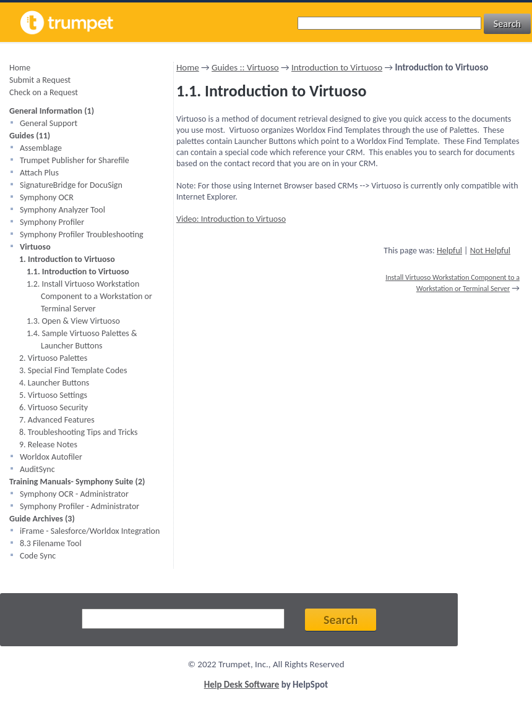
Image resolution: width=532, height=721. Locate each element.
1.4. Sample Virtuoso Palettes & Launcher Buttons (82, 339)
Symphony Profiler (52, 222)
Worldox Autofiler (51, 457)
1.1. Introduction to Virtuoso (78, 271)
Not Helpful (490, 250)
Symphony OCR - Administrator (74, 494)
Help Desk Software (242, 684)
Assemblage (41, 148)
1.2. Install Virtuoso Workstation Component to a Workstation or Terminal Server (89, 296)
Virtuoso (35, 247)
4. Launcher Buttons (54, 382)
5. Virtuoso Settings (53, 395)
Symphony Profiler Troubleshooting (82, 234)
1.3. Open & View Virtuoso (73, 321)
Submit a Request (40, 80)
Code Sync (38, 555)
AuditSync (37, 469)
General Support (48, 123)
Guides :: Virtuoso (245, 67)
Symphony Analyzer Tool (62, 209)
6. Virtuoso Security (53, 407)
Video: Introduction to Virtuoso (231, 219)
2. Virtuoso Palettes (53, 358)
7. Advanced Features (57, 420)
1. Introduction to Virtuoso (67, 259)
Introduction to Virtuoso (336, 67)
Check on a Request (43, 92)
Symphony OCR (47, 197)
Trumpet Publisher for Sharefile (74, 160)
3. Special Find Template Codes (73, 370)
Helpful (449, 250)
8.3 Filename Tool (51, 543)
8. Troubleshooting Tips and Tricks (78, 432)
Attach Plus (39, 172)
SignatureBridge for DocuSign (71, 185)
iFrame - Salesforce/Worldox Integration (90, 531)
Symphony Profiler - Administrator (79, 506)
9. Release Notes (48, 444)
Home (19, 67)
